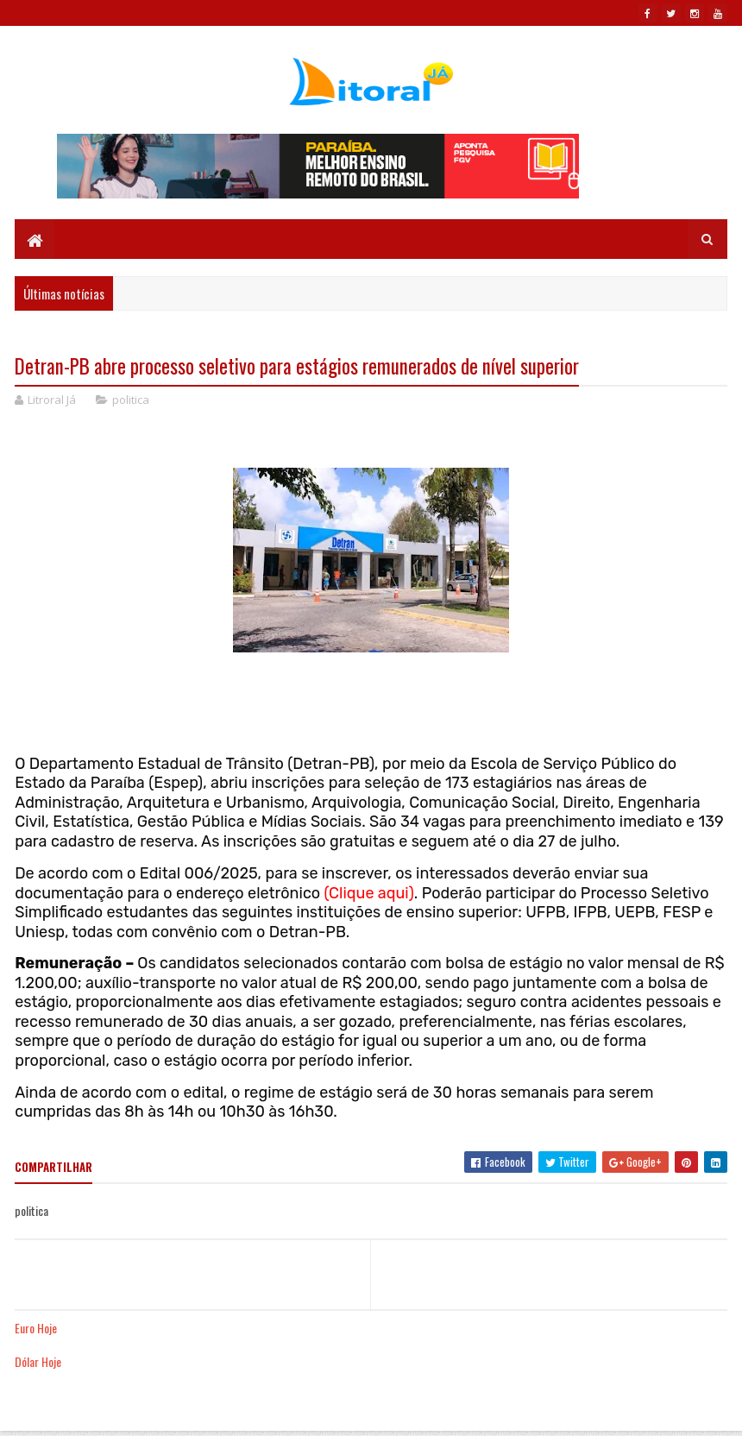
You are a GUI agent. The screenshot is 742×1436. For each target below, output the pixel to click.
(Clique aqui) (369, 893)
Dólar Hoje (38, 1361)
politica (130, 399)
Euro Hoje (36, 1328)
